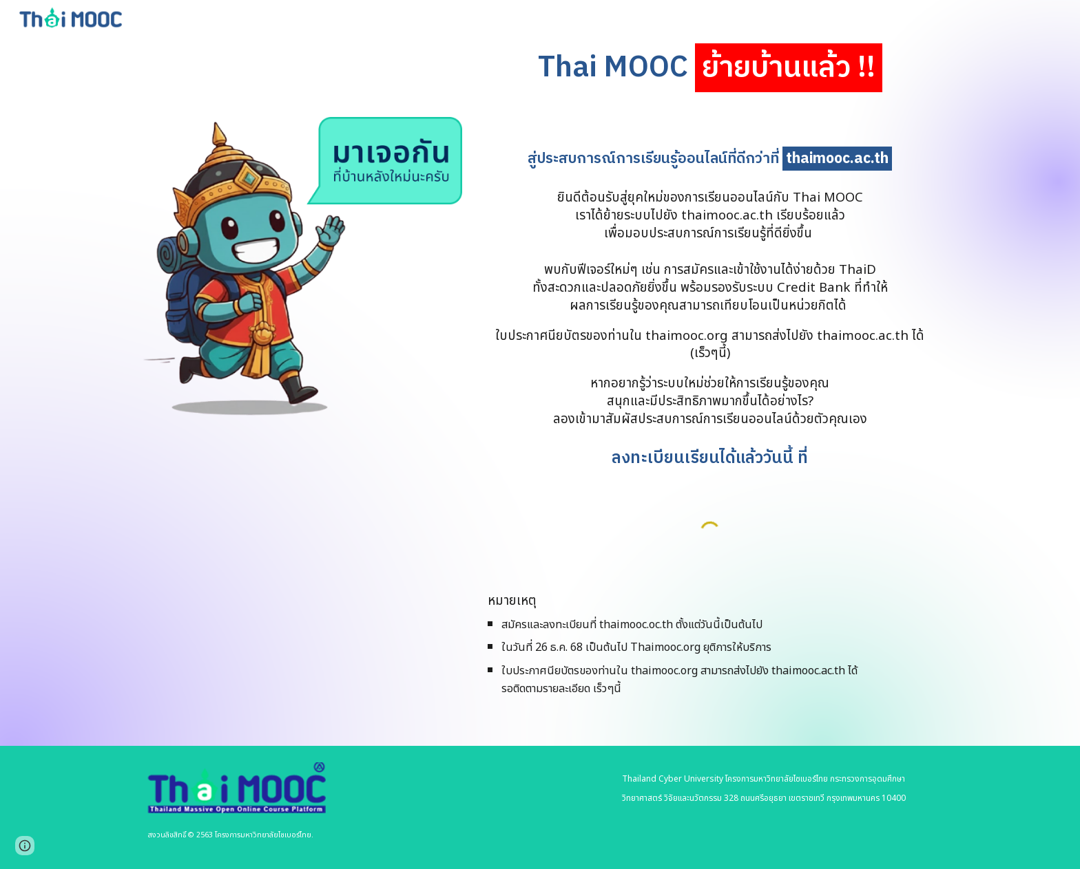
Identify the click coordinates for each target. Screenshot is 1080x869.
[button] (24, 845)
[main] (709, 68)
